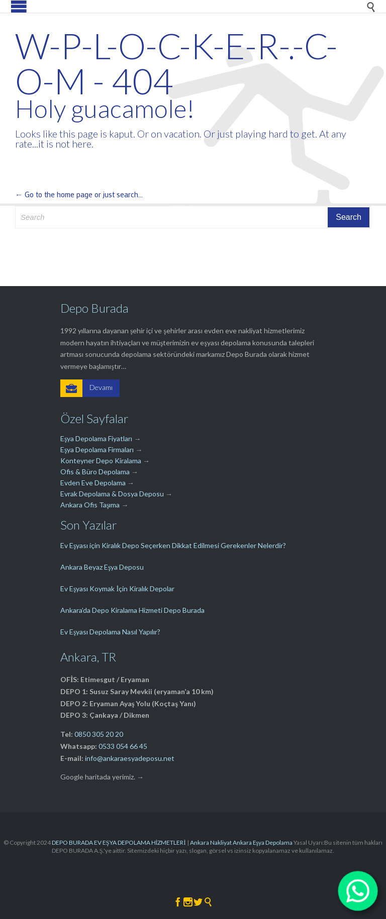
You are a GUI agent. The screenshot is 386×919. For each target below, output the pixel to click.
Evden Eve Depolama (93, 482)
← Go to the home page (53, 194)
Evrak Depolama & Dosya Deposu (112, 493)
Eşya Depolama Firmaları (97, 449)
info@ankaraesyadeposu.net (129, 758)
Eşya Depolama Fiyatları (96, 438)
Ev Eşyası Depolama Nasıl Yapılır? (110, 631)
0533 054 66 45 (123, 746)
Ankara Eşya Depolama (263, 842)
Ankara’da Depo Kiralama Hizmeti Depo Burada (132, 610)
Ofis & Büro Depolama (95, 471)
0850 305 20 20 (98, 734)
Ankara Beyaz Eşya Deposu (102, 567)
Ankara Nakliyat (211, 842)
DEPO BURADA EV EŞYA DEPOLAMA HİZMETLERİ (119, 842)
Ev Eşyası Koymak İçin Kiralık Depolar (117, 588)
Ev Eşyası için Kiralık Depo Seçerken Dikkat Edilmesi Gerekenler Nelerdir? (173, 545)
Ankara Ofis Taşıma (90, 504)
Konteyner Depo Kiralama (100, 460)
